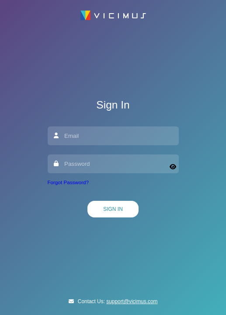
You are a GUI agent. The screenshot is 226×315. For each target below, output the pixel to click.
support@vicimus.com (131, 301)
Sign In (113, 209)
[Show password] (173, 167)
